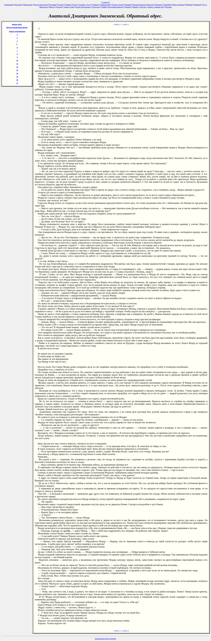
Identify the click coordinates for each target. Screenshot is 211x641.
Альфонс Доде (84, 5)
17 (17, 83)
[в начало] (105, 2)
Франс (135, 7)
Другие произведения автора (16, 27)
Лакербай (167, 5)
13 (17, 70)
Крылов (150, 5)
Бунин (60, 5)
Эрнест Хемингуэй (155, 7)
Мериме (189, 5)
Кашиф (128, 5)
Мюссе (52, 7)
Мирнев (197, 5)
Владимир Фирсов (115, 7)
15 (17, 77)
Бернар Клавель (139, 5)
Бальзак (18, 5)
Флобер (128, 7)
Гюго (75, 5)
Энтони (168, 7)
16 (17, 80)
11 (17, 64)
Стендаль (95, 7)
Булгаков (52, 5)
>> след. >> (125, 24)
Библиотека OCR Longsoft (105, 638)
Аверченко (9, 5)
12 (17, 67)
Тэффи (104, 7)
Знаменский (105, 5)
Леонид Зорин (117, 5)
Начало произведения (17, 31)
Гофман (68, 5)
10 (17, 60)
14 (17, 73)
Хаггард (143, 7)
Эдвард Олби (68, 7)
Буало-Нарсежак (40, 5)
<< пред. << (117, 24)
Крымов (158, 5)
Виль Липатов (178, 5)
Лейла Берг (27, 5)
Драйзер (95, 5)
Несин (59, 7)
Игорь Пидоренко (83, 7)
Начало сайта (17, 24)
